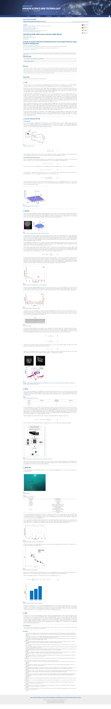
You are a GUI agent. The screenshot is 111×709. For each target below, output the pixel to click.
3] (66, 84)
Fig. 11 (40, 545)
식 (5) (40, 249)
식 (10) (38, 575)
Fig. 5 (56, 287)
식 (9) (59, 415)
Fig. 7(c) (70, 351)
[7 (61, 93)
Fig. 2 (41, 182)
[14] (58, 105)
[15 (60, 109)
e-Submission (81, 16)
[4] (58, 88)
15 (36, 109)
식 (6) (43, 331)
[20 (29, 471)
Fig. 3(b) (50, 215)
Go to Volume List (82, 21)
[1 (65, 84)
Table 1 (26, 395)
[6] (60, 90)
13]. (38, 99)
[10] (56, 95)
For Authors (38, 16)
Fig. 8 (66, 422)
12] (28, 97)
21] (30, 471)
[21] (29, 493)
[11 (26, 97)
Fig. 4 (41, 260)
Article (58, 16)
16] (28, 108)
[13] (56, 101)
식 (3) (74, 166)
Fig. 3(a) (33, 214)
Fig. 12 (58, 575)
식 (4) (49, 173)
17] (61, 109)
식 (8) (47, 345)
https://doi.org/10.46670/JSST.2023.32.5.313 (32, 31)
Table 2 (75, 470)
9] (62, 93)
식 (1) (49, 126)
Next (87, 21)
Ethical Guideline (68, 16)
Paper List (74, 21)
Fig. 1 (26, 125)
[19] (63, 155)
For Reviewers (49, 16)
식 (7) (61, 331)
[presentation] (51, 150)
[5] (45, 89)
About (28, 16)
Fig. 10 (68, 522)
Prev (78, 21)
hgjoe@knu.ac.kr (34, 49)
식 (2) (60, 160)
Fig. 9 (62, 470)
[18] (47, 123)
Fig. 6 (60, 310)
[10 (37, 99)
